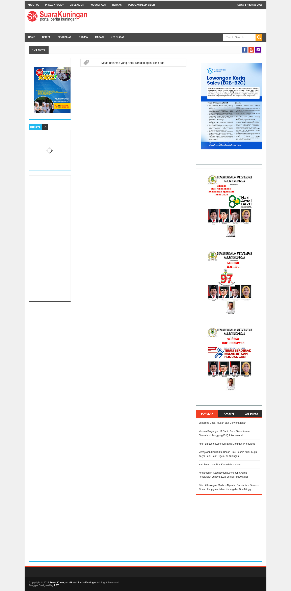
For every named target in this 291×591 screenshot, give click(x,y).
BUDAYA (83, 37)
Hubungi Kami (98, 5)
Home (31, 37)
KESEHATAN (118, 37)
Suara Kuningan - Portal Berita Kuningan (73, 582)
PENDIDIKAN (65, 37)
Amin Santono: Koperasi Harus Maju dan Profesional (227, 443)
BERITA (46, 37)
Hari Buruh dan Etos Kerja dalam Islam (219, 464)
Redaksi (117, 5)
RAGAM (99, 37)
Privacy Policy (54, 5)
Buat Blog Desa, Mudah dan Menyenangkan (222, 422)
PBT (56, 585)
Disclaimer (76, 5)
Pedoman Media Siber (141, 5)
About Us (33, 5)
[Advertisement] (49, 238)
